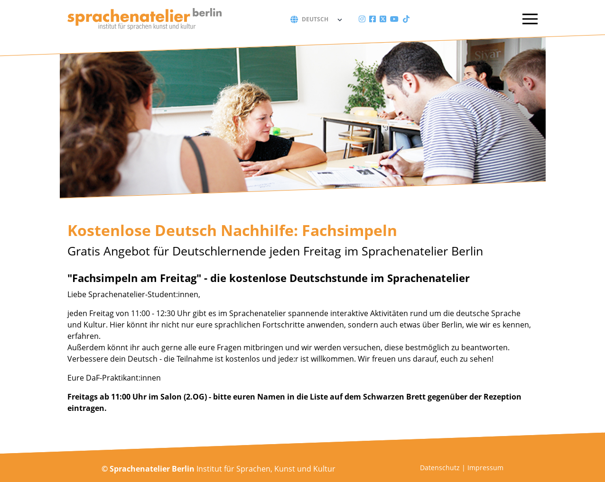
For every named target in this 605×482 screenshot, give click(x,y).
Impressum (485, 467)
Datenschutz (440, 467)
